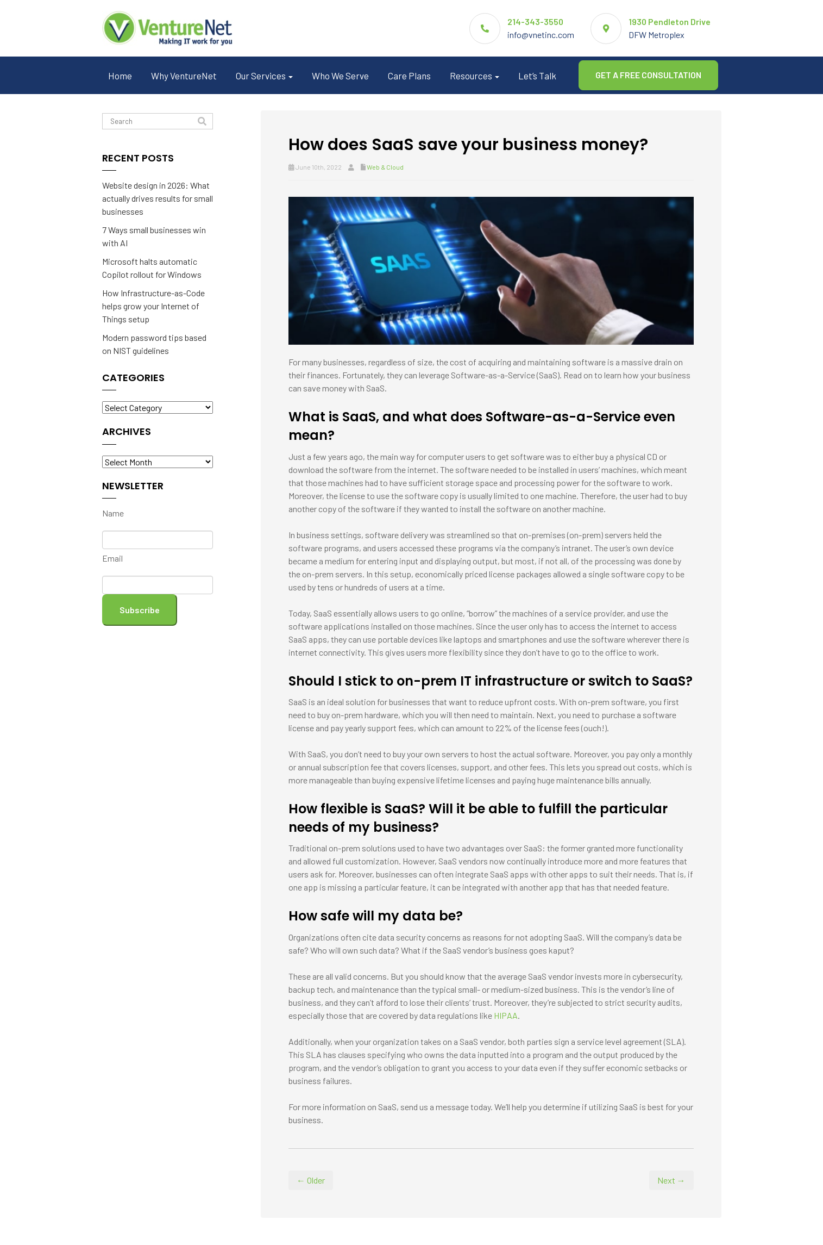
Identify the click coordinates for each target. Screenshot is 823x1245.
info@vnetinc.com (540, 34)
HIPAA (506, 1015)
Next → (671, 1180)
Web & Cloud (385, 167)
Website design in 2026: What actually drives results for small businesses (157, 198)
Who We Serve (340, 75)
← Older (311, 1180)
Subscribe (140, 610)
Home (120, 75)
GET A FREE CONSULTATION (648, 75)
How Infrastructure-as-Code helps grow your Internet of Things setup (153, 306)
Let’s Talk (537, 75)
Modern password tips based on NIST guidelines (154, 344)
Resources (474, 75)
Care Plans (409, 75)
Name (113, 513)
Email (112, 558)
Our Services (264, 75)
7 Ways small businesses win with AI (154, 236)
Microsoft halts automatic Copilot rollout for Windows (152, 267)
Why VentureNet (184, 75)
